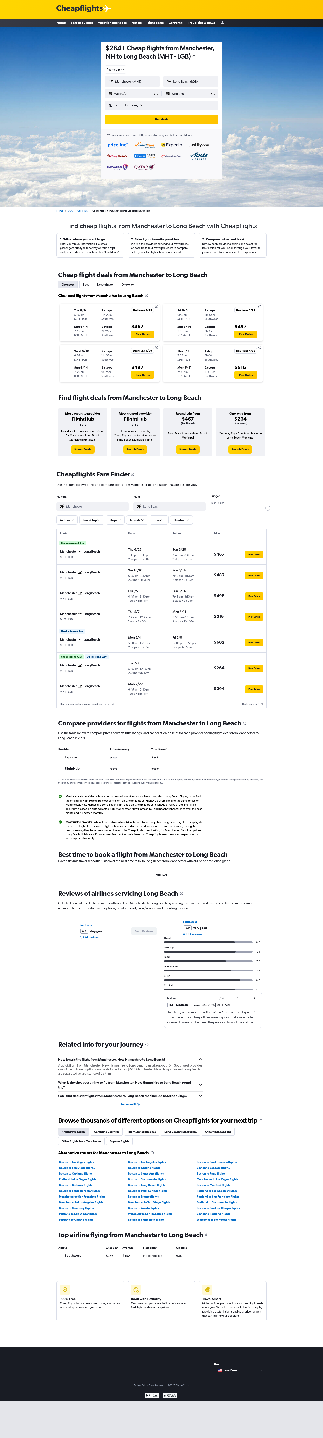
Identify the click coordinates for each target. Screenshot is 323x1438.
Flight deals (155, 22)
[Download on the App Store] (170, 1433)
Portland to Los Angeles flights (217, 1190)
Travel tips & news (201, 22)
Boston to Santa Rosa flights (146, 1219)
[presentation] (194, 57)
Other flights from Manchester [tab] (81, 1141)
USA (70, 210)
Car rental (176, 22)
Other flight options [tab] (218, 1131)
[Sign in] (222, 23)
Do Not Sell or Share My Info (148, 1421)
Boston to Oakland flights (75, 1173)
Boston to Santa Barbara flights (79, 1190)
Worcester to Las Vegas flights (216, 1219)
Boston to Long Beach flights (146, 1185)
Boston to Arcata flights (143, 1208)
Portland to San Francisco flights (218, 1196)
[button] (130, 93)
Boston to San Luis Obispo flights (218, 1208)
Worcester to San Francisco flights (150, 1213)
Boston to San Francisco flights (217, 1162)
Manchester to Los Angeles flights (81, 1202)
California (82, 210)
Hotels (137, 22)
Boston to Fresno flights (143, 1196)
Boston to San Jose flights (213, 1167)
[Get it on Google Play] (152, 1433)
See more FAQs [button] (130, 1104)
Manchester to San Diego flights (149, 1202)
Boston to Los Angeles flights (147, 1162)
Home (61, 22)
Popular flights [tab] (119, 1141)
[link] (83, 449)
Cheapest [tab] (68, 284)
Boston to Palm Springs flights (147, 1190)
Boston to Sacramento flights (147, 1179)
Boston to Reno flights (211, 1173)
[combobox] (115, 69)
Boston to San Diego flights (77, 1167)
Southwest (87, 925)
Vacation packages (112, 22)
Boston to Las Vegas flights (76, 1162)
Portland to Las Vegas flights (77, 1179)
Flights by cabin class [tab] (142, 1131)
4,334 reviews (89, 937)
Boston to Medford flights (213, 1185)
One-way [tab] (128, 284)
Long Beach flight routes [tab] (180, 1131)
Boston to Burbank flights (75, 1185)
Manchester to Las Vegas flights (217, 1179)
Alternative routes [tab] (73, 1131)
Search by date (82, 22)
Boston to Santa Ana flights (146, 1173)
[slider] (267, 508)
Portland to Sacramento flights (217, 1202)
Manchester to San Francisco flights (82, 1196)
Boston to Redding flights (213, 1213)
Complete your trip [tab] (106, 1131)
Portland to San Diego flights (78, 1213)
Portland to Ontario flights (76, 1219)
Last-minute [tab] (105, 284)
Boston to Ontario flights (144, 1167)
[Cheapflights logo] (79, 9)
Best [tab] (86, 284)
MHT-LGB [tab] (161, 874)
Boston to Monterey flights (76, 1208)
